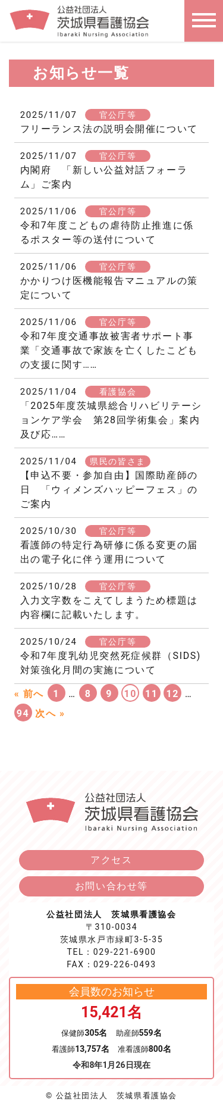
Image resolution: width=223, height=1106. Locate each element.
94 (23, 713)
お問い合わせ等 (111, 886)
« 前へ (29, 693)
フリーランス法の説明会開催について (109, 129)
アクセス (111, 860)
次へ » (50, 713)
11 (151, 693)
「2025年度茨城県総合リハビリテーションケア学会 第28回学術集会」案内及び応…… (111, 420)
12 (173, 693)
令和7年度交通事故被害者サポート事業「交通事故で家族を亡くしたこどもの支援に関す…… (109, 350)
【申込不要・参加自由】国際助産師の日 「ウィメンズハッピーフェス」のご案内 (109, 490)
